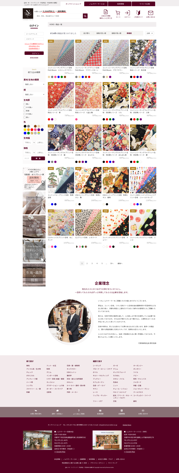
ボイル (95, 372)
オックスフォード (119, 372)
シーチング (97, 365)
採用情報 (92, 459)
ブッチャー (97, 379)
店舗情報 (83, 459)
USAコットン (71, 372)
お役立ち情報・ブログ (105, 459)
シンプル (29, 385)
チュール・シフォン (120, 389)
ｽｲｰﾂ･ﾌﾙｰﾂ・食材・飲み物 (76, 385)
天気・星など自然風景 (75, 379)
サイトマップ (112, 463)
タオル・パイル (118, 379)
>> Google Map (59, 451)
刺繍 (28, 392)
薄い (27, 104)
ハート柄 (29, 382)
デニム (49, 372)
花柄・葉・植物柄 (73, 365)
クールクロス (138, 392)
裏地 (135, 401)
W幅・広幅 (137, 385)
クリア (26, 158)
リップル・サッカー (100, 395)
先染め (115, 382)
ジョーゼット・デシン (141, 389)
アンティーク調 (31, 379)
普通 (27, 111)
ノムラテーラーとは (70, 459)
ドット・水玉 (51, 365)
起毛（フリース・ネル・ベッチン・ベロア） (122, 396)
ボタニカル (30, 375)
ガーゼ (115, 365)
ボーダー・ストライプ (55, 389)
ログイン (35, 53)
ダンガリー (137, 369)
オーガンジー (138, 365)
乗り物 (69, 389)
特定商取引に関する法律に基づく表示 (74, 463)
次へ (111, 263)
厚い (27, 117)
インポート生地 (52, 375)
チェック (29, 372)
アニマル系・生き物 (33, 369)
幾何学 (69, 375)
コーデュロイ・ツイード (142, 395)
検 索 (38, 158)
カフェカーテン (98, 382)
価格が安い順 (101, 33)
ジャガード (137, 382)
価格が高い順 (116, 33)
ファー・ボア (98, 401)
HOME (52, 24)
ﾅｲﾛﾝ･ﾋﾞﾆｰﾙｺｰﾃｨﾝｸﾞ (120, 392)
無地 (28, 365)
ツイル (135, 372)
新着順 (129, 33)
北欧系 (49, 392)
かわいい (70, 382)
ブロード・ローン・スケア (102, 369)
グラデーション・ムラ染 (55, 385)
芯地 (114, 401)
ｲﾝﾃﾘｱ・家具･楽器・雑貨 (55, 379)
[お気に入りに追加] (71, 63)
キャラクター (71, 369)
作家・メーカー (72, 392)
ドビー (135, 375)
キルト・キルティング (101, 375)
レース (95, 392)
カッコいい (51, 382)
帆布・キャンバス (139, 379)
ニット (115, 385)
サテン (95, 389)
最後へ (120, 263)
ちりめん (116, 375)
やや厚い (29, 114)
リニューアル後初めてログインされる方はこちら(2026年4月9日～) (34, 46)
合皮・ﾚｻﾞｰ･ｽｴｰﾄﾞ (99, 385)
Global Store (127, 425)
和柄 (48, 369)
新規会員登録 (34, 58)
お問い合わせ (120, 459)
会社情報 (57, 459)
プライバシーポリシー (97, 463)
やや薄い (29, 107)
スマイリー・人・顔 (33, 389)
